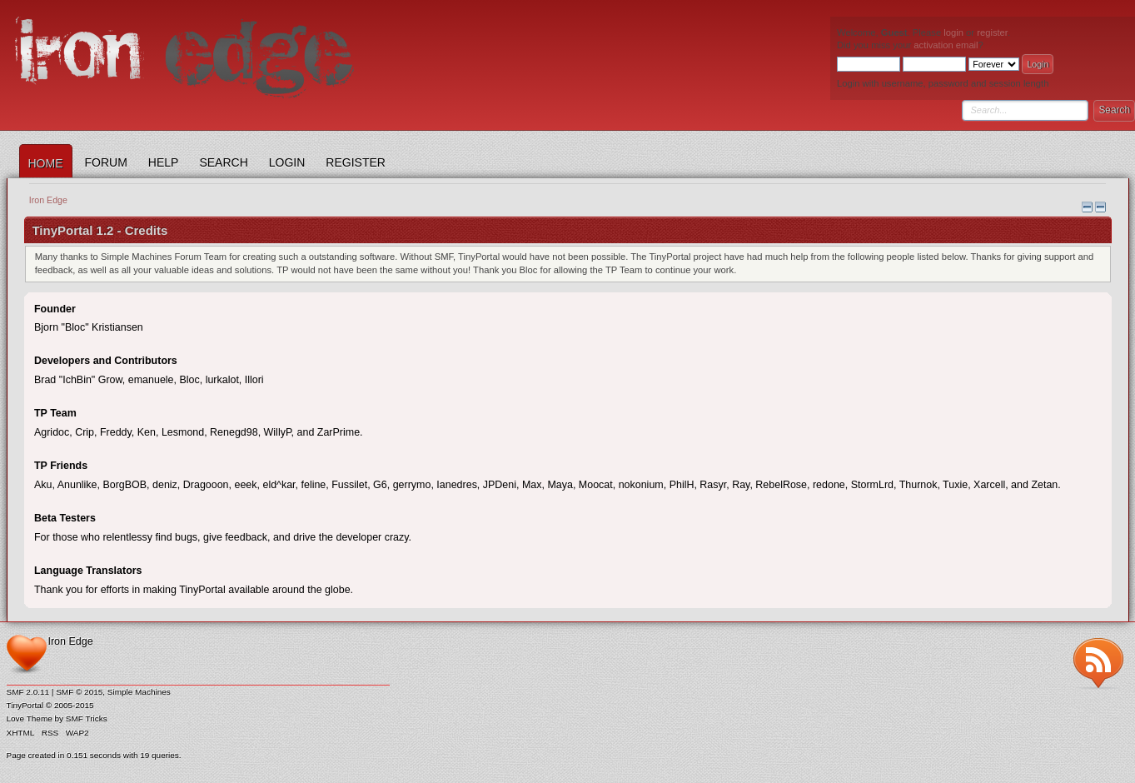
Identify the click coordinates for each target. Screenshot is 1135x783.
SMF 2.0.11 (28, 691)
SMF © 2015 (79, 691)
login (953, 32)
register (992, 32)
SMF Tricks (86, 718)
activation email (945, 45)
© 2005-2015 (70, 705)
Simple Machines (139, 691)
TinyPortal (25, 705)
